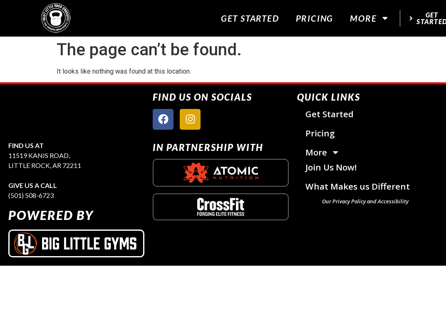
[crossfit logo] (220, 206)
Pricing (315, 18)
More (369, 18)
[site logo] (76, 112)
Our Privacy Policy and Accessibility (365, 201)
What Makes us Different (357, 186)
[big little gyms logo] (76, 243)
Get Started (250, 18)
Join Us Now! (331, 167)
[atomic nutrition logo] (221, 173)
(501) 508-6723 (31, 195)
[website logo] (56, 18)
